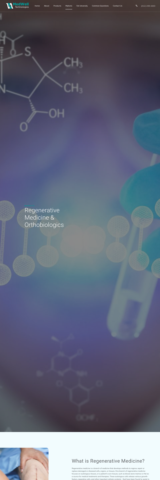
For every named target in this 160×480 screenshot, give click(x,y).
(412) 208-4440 (148, 6)
